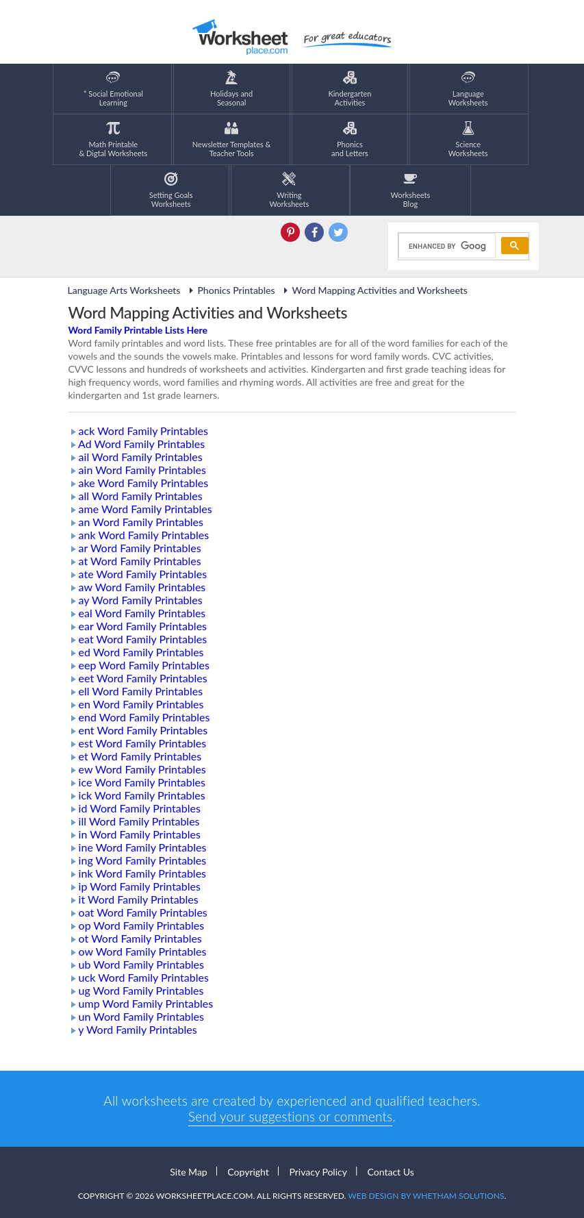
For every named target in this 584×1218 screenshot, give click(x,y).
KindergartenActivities (349, 89)
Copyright (248, 1171)
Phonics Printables (230, 290)
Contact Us (391, 1171)
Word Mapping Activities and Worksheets (374, 290)
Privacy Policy (317, 1171)
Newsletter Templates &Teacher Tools (231, 139)
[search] (445, 246)
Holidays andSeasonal (231, 89)
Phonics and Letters (349, 139)
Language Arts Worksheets (124, 290)
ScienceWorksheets (468, 139)
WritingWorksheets (289, 190)
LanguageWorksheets (468, 89)
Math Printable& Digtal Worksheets (113, 139)
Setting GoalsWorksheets (171, 190)
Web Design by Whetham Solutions (426, 1196)
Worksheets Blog (410, 190)
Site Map (188, 1171)
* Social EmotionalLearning (113, 89)
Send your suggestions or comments (290, 1116)
